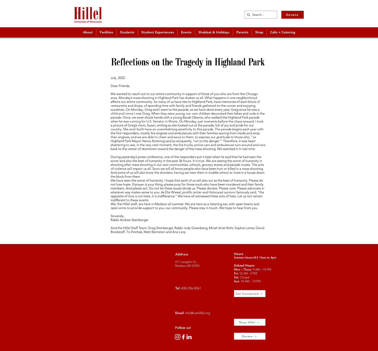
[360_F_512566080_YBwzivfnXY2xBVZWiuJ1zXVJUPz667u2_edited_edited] (183, 337)
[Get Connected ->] (249, 293)
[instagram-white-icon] (177, 337)
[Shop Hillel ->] (249, 322)
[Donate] (292, 15)
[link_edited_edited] (189, 337)
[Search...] (260, 14)
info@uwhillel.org (197, 313)
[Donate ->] (249, 336)
